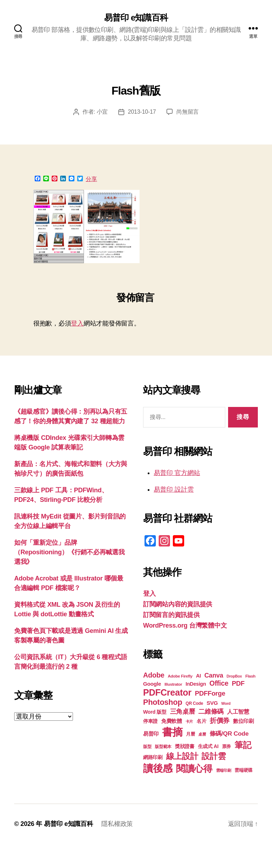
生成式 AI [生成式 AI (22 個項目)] (208, 746)
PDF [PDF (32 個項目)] (238, 683)
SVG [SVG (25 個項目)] (212, 703)
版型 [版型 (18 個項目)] (147, 746)
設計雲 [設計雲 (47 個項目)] (214, 756)
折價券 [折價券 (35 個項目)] (220, 720)
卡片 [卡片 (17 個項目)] (189, 721)
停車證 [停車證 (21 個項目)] (150, 721)
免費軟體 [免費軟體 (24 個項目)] (171, 721)
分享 (91, 179)
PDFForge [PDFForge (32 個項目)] (210, 693)
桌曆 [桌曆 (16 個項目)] (202, 734)
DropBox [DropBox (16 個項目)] (234, 676)
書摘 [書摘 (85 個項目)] (172, 732)
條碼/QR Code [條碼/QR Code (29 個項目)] (229, 733)
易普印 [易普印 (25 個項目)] (151, 734)
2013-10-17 (142, 112)
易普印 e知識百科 (136, 17)
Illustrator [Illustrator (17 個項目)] (173, 684)
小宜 (102, 112)
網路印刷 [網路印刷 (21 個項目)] (153, 757)
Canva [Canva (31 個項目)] (213, 675)
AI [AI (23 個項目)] (198, 676)
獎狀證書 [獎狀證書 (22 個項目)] (184, 746)
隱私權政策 (117, 823)
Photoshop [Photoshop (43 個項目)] (162, 702)
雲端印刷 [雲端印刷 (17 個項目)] (223, 770)
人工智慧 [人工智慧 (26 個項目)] (238, 712)
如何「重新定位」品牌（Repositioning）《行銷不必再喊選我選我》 (69, 552)
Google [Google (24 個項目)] (152, 684)
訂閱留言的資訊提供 (171, 614)
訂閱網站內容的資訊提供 (177, 604)
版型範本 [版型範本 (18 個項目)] (163, 746)
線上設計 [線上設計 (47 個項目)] (182, 756)
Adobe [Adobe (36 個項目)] (153, 675)
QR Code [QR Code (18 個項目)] (194, 703)
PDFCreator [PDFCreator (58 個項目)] (167, 692)
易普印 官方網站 (177, 472)
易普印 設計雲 (174, 489)
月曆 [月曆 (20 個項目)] (190, 734)
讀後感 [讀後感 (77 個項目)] (157, 768)
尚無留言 (187, 112)
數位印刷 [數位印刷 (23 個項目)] (243, 721)
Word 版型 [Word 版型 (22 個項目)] (154, 712)
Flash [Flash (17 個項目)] (250, 676)
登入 (77, 323)
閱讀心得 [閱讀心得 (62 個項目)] (194, 769)
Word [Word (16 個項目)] (226, 703)
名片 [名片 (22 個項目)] (201, 721)
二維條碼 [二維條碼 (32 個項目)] (210, 711)
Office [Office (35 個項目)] (218, 683)
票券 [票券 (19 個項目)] (226, 746)
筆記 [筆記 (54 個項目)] (242, 745)
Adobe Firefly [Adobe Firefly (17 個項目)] (180, 676)
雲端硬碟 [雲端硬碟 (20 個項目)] (243, 770)
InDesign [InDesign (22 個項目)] (196, 684)
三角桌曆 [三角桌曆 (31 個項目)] (182, 711)
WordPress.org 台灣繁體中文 (185, 625)
